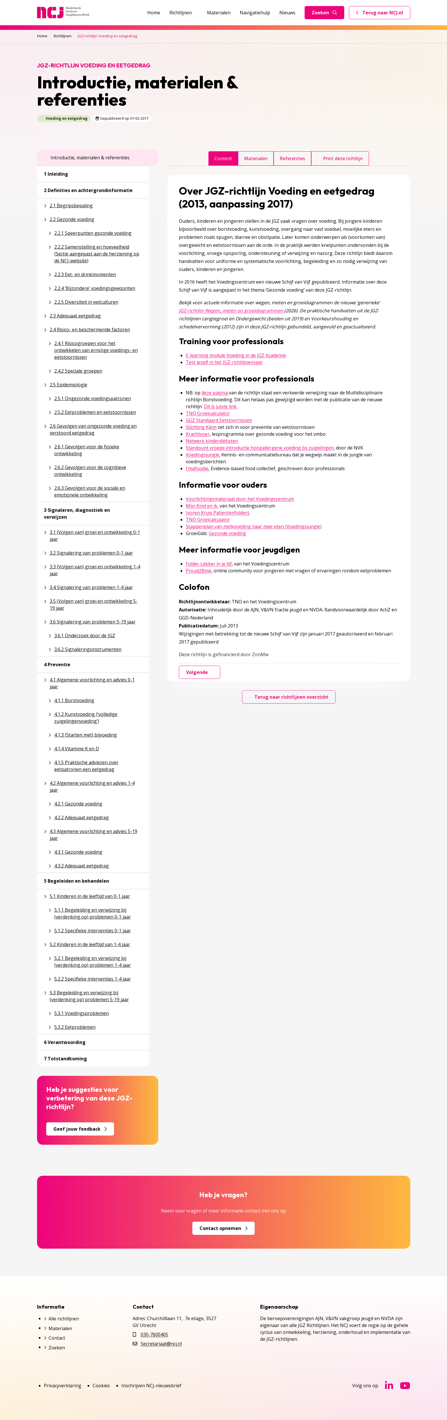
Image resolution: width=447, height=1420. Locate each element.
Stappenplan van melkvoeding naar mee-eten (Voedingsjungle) (254, 526)
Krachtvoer (198, 434)
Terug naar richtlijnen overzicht (288, 697)
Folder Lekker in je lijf (209, 564)
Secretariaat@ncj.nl (161, 1343)
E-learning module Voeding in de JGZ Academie (236, 355)
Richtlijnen (183, 12)
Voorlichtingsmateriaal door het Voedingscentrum (240, 499)
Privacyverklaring (62, 1385)
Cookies (101, 1385)
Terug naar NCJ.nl (383, 14)
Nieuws (287, 12)
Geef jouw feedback (80, 1129)
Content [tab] (223, 158)
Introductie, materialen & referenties (86, 157)
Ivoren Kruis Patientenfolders (217, 513)
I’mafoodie (197, 468)
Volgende (199, 672)
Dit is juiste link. (220, 406)
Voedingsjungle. (203, 455)
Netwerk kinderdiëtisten (212, 441)
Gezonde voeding (227, 533)
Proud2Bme (198, 570)
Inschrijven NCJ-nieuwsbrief (151, 1385)
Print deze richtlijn (340, 158)
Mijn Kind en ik (201, 506)
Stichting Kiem (201, 427)
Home (153, 12)
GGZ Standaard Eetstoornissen (219, 420)
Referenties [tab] (292, 158)
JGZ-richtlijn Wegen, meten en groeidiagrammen (231, 310)
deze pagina (215, 393)
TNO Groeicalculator (208, 413)
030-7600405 (154, 1334)
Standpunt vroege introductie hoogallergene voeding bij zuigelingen (260, 448)
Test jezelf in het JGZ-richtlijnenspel (224, 362)
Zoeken (324, 12)
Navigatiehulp (255, 12)
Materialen (219, 12)
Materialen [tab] (256, 158)
